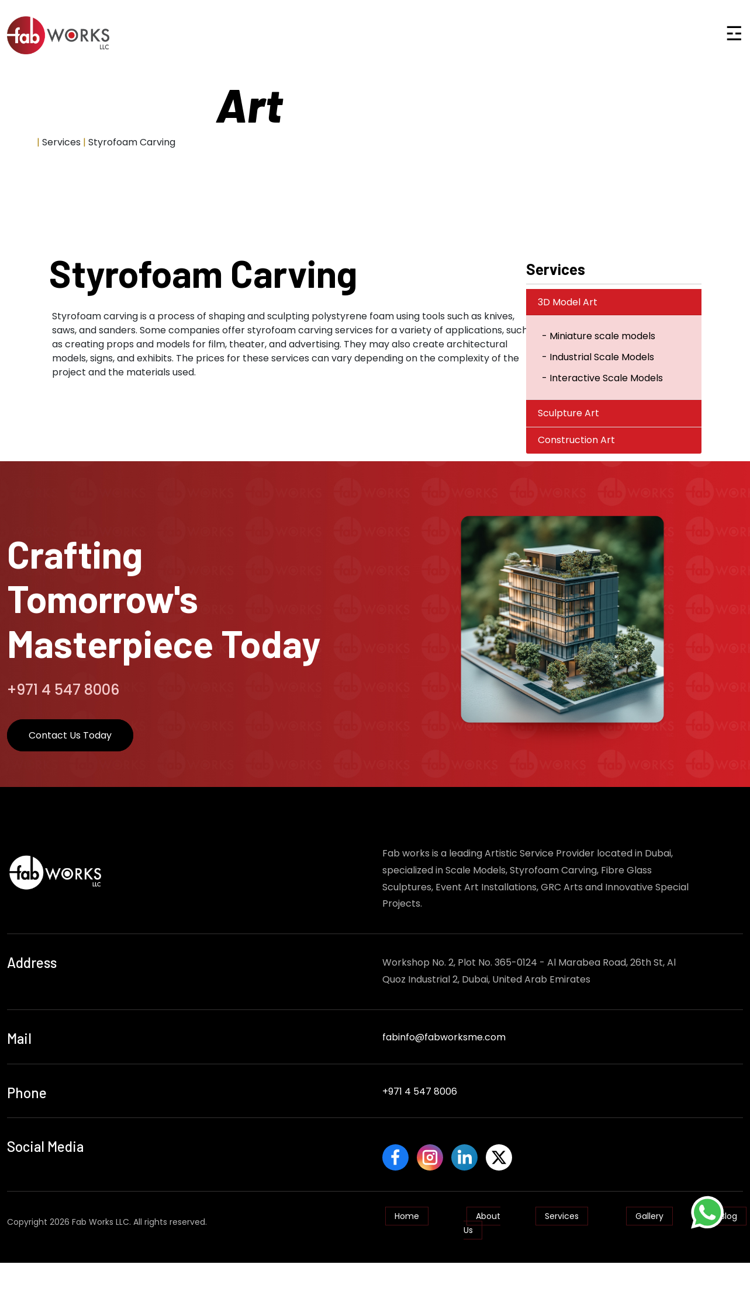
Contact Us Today (70, 735)
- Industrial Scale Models (598, 357)
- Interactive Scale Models (602, 378)
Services (562, 1210)
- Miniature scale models (598, 336)
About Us (482, 1217)
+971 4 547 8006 (419, 1091)
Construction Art (576, 440)
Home (20, 142)
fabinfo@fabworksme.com (444, 1037)
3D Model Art (567, 302)
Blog (728, 1210)
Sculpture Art (568, 413)
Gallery (649, 1210)
